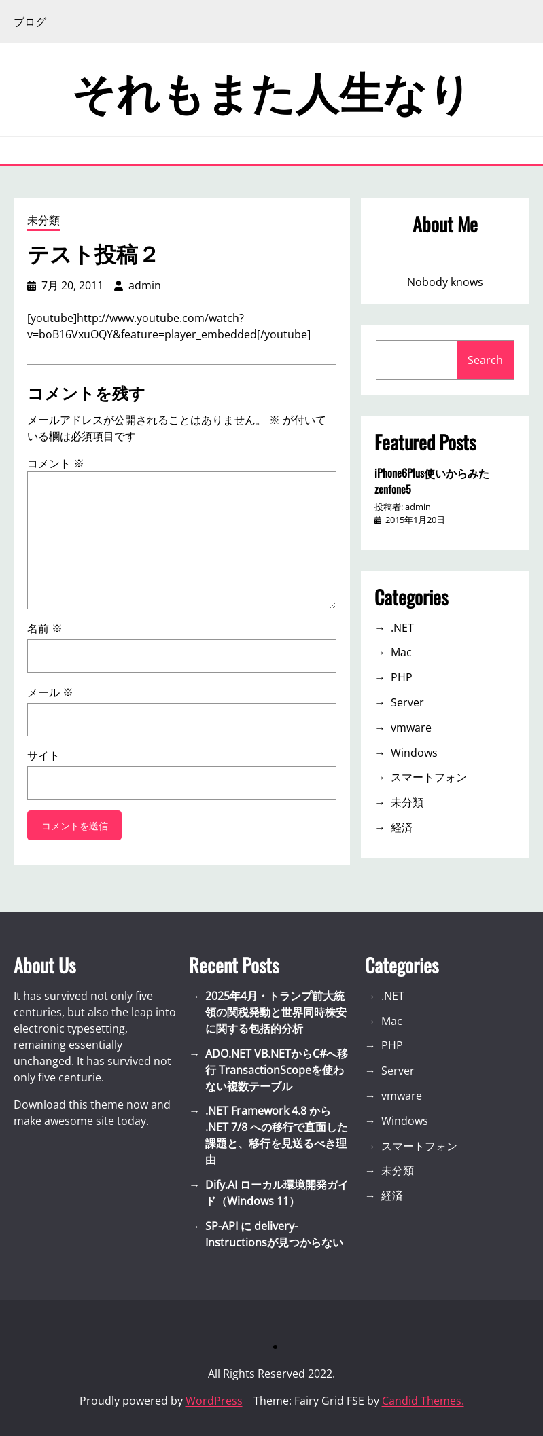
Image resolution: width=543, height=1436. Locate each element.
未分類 (43, 220)
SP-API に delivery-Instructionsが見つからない (274, 1234)
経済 (402, 827)
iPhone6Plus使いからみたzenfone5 (431, 481)
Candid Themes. (423, 1400)
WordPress (214, 1400)
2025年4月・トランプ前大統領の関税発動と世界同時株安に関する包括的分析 (276, 1012)
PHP (402, 677)
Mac (401, 652)
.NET (402, 627)
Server (407, 702)
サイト (43, 755)
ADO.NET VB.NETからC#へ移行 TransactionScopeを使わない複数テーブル (276, 1070)
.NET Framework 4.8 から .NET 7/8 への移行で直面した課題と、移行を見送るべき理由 (276, 1135)
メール (50, 692)
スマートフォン (429, 777)
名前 (45, 628)
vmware (411, 727)
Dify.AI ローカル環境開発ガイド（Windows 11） (277, 1192)
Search (485, 360)
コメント (55, 463)
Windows (414, 752)
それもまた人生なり (271, 90)
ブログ (30, 21)
